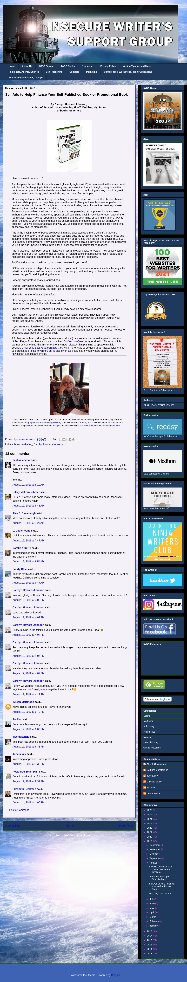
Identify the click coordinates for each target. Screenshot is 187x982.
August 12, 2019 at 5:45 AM (28, 505)
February (154, 921)
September (155, 858)
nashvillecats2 (21, 460)
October (154, 853)
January (154, 925)
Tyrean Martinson (23, 702)
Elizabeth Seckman (24, 789)
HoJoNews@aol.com (77, 341)
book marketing (23, 444)
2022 (150, 827)
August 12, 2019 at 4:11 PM (28, 694)
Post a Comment (19, 810)
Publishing (148, 726)
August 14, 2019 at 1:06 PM (28, 802)
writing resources (152, 747)
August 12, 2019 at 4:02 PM (28, 600)
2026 (150, 810)
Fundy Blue (20, 569)
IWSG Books (68, 66)
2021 (150, 832)
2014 (150, 949)
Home (12, 66)
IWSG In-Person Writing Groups (26, 77)
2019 (150, 841)
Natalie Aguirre (22, 548)
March (153, 917)
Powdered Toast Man (25, 771)
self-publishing (150, 742)
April (152, 912)
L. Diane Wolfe (21, 530)
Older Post (125, 825)
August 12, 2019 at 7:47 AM (28, 540)
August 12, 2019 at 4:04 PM (28, 634)
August (153, 862)
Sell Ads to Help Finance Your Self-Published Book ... (161, 886)
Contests (74, 72)
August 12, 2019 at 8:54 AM (28, 561)
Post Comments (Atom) (77, 835)
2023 (150, 823)
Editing (146, 716)
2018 (150, 931)
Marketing (91, 72)
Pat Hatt (17, 719)
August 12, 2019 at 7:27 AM (28, 523)
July (152, 899)
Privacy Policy (108, 66)
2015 (150, 944)
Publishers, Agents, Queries (24, 72)
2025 (150, 814)
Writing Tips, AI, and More (137, 66)
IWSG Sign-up (46, 66)
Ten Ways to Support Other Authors (159, 878)
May (152, 908)
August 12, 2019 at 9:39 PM (28, 781)
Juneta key (19, 754)
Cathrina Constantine (157, 770)
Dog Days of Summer (160, 893)
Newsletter (87, 66)
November (155, 849)
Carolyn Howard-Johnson (48, 444)
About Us (27, 66)
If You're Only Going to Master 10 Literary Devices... (160, 869)
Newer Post (13, 825)
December (155, 845)
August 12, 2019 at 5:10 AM (28, 484)
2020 (150, 836)
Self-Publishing (54, 72)
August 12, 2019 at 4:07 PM (28, 673)
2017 (150, 935)
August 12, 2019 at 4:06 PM (28, 656)
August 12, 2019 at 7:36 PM (28, 764)
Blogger (115, 975)
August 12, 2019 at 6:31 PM (28, 746)
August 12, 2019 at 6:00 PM (28, 729)
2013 (150, 953)
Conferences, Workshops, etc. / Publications (128, 72)
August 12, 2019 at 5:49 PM (28, 711)
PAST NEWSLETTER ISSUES (158, 405)
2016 (150, 940)
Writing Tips (149, 731)
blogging (147, 737)
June (152, 903)
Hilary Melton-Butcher (26, 492)
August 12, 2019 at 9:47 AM (28, 582)
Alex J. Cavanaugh (24, 513)
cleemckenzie (21, 736)
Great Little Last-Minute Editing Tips (42, 347)
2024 (150, 819)
